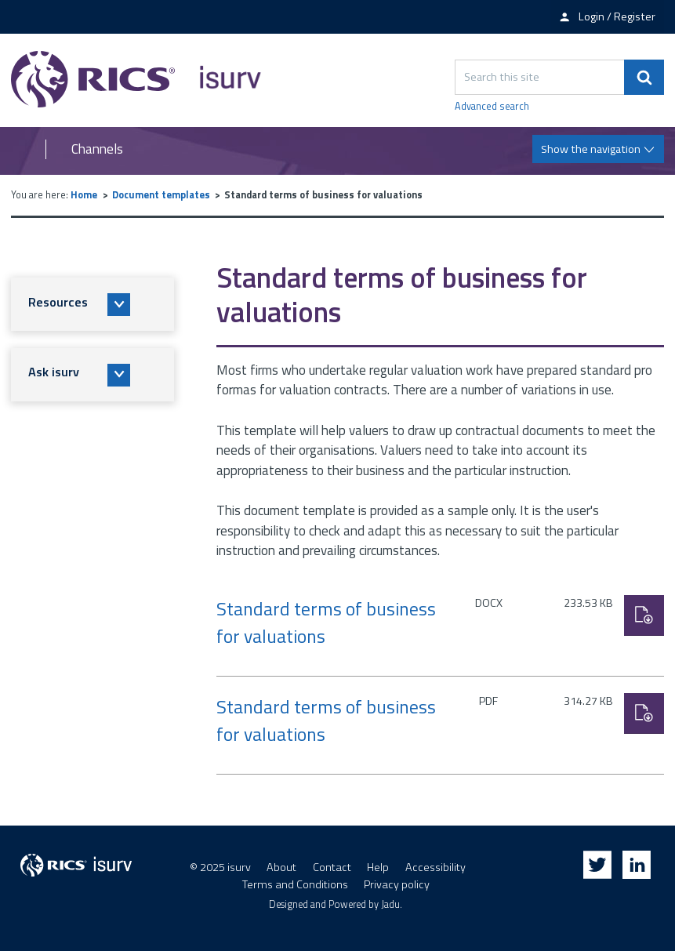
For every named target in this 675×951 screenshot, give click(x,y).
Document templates (161, 194)
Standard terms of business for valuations (326, 622)
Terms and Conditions (295, 884)
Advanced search (492, 107)
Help (378, 867)
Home (84, 194)
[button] (92, 304)
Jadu (390, 904)
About (281, 867)
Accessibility (435, 867)
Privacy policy (397, 884)
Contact (332, 867)
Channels (97, 149)
